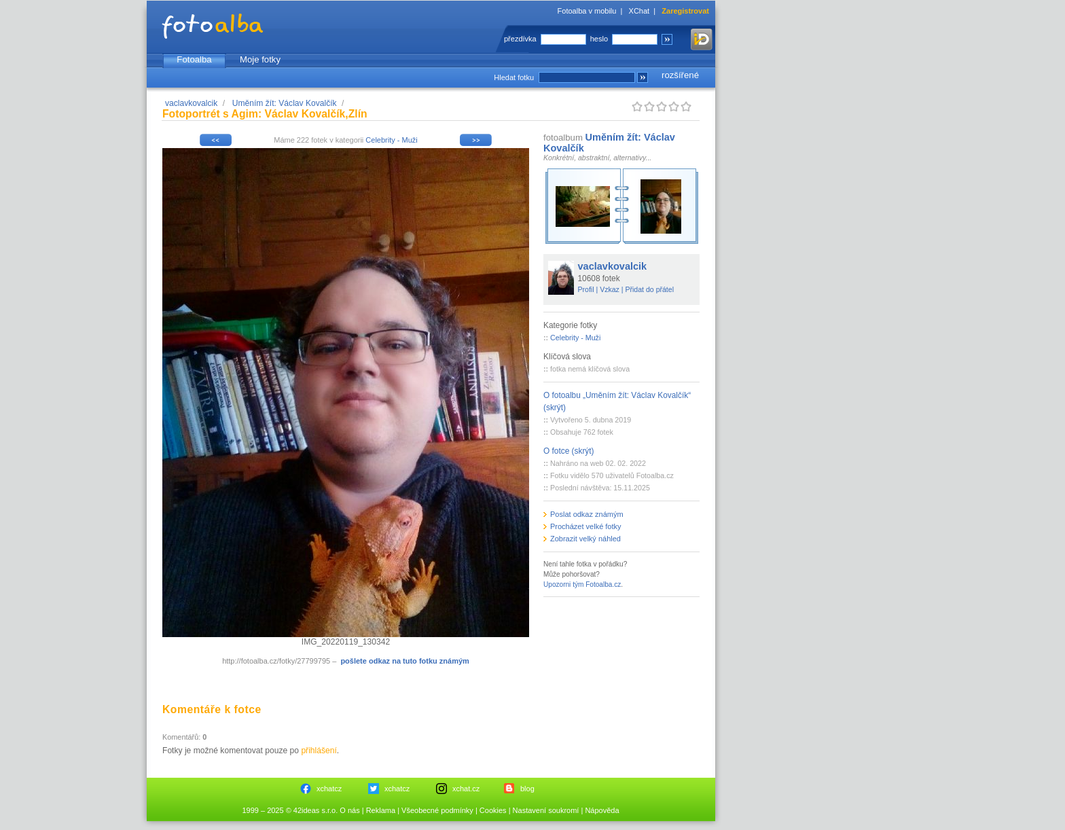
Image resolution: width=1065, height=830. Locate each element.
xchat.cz (466, 788)
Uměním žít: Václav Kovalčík (284, 103)
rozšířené (680, 75)
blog (527, 788)
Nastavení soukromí (546, 810)
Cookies (493, 810)
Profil (586, 289)
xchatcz (329, 788)
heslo (599, 39)
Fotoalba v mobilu (587, 11)
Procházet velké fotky (585, 526)
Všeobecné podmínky (437, 810)
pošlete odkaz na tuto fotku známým (404, 661)
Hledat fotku (514, 77)
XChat (639, 11)
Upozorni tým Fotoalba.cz (582, 584)
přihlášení (318, 750)
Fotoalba (194, 59)
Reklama (380, 810)
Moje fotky (260, 59)
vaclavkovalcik (191, 103)
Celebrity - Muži (391, 140)
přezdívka (520, 39)
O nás (349, 810)
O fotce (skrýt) (568, 451)
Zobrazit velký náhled (585, 539)
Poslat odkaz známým (587, 514)
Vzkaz (609, 289)
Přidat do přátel (649, 289)
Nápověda (602, 810)
